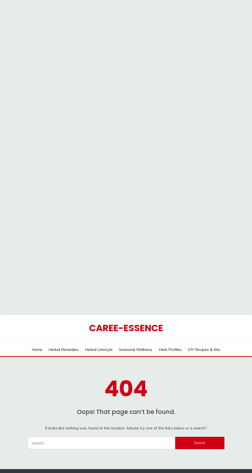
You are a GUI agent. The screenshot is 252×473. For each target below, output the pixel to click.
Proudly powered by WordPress (92, 460)
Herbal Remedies (63, 286)
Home (37, 286)
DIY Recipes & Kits (204, 286)
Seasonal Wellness (135, 286)
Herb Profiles (170, 286)
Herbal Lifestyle (99, 286)
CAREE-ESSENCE (126, 265)
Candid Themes (175, 460)
